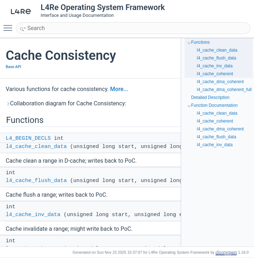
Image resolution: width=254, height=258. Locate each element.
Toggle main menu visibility (10, 24)
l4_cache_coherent (215, 73)
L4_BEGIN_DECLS (28, 138)
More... (119, 89)
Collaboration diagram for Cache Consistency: (66, 103)
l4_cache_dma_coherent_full (224, 89)
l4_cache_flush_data (36, 181)
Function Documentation (214, 105)
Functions (200, 42)
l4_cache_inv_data (33, 215)
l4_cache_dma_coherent (220, 81)
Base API (13, 66)
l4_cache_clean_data (36, 147)
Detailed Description (210, 97)
